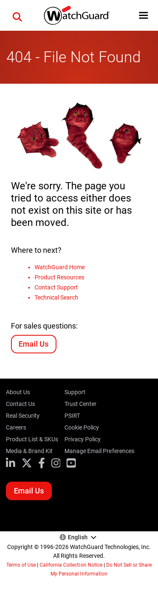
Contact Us (20, 403)
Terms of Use (21, 565)
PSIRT (72, 415)
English (78, 537)
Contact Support (56, 287)
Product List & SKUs (32, 439)
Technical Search (56, 297)
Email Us (33, 343)
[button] (17, 16)
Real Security (23, 415)
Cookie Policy (81, 427)
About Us (18, 392)
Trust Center (80, 403)
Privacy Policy (82, 439)
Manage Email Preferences (99, 451)
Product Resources (59, 277)
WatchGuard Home (60, 267)
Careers (16, 427)
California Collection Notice (71, 565)
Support (75, 392)
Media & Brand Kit (29, 451)
